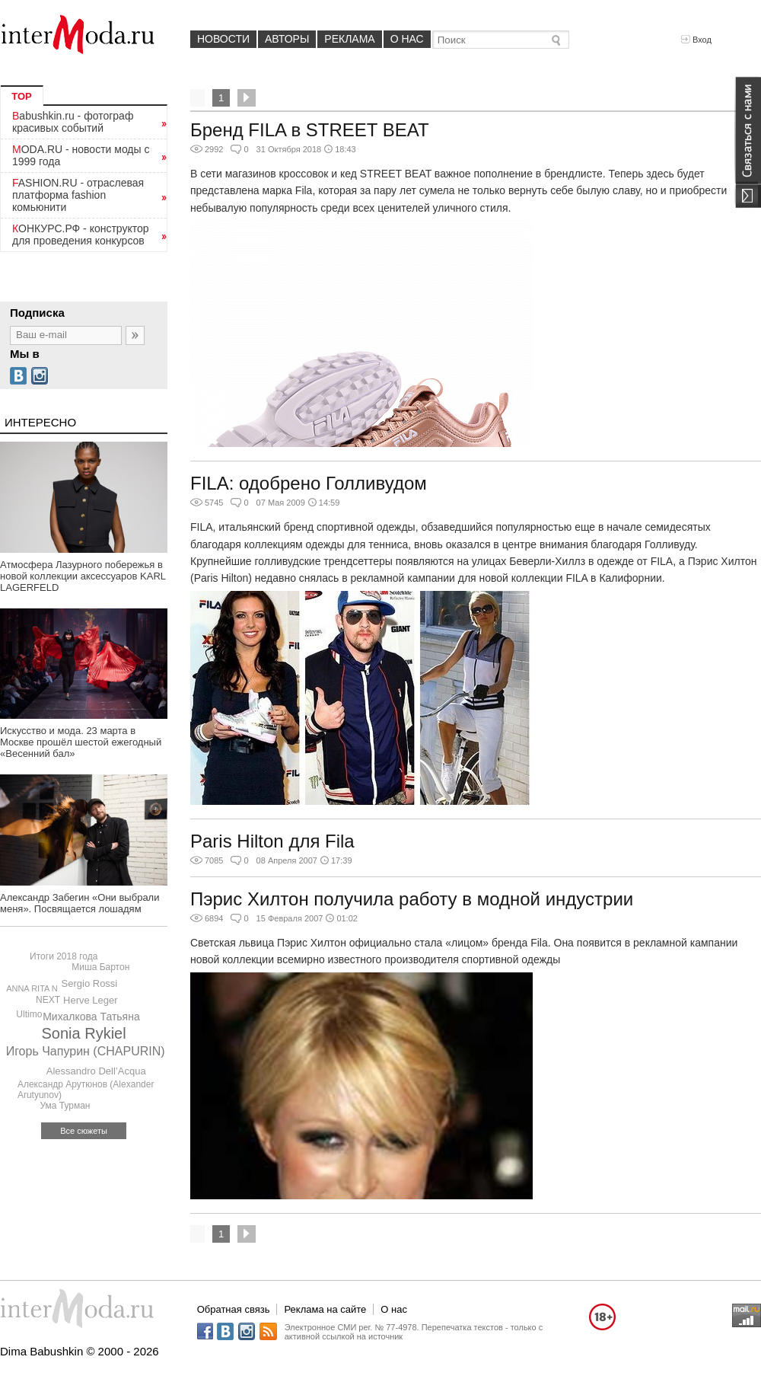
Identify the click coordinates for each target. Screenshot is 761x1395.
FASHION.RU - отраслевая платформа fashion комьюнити (78, 195)
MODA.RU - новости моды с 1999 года (81, 155)
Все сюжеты (83, 1130)
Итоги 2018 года (63, 956)
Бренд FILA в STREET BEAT (309, 130)
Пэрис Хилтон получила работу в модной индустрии (411, 899)
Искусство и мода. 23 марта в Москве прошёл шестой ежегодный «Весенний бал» (80, 742)
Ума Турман (65, 1105)
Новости (223, 39)
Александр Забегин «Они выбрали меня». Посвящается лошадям (79, 903)
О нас (407, 39)
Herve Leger (90, 1000)
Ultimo (29, 1014)
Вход (696, 39)
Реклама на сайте (325, 1309)
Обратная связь (233, 1309)
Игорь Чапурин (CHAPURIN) (85, 1051)
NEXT (48, 999)
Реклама (349, 39)
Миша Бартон (100, 967)
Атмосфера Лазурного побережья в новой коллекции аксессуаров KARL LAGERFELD (83, 576)
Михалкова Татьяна (91, 1016)
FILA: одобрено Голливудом (308, 483)
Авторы (287, 39)
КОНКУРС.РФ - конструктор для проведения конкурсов (80, 234)
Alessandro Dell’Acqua (96, 1071)
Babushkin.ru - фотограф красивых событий (72, 122)
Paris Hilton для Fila (272, 841)
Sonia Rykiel (84, 1033)
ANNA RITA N (32, 988)
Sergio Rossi (90, 983)
